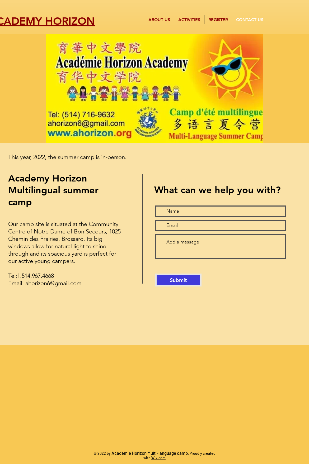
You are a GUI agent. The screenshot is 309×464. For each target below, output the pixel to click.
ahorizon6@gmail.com (53, 283)
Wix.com (158, 458)
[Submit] (178, 280)
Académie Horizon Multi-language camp (149, 453)
